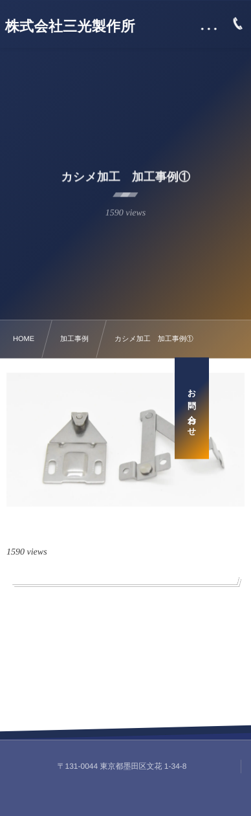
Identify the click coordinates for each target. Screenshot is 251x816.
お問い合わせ (234, 408)
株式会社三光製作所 (70, 26)
